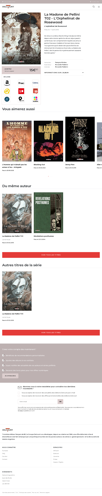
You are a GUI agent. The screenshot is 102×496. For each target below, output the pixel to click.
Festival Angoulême (8, 475)
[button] (48, 176)
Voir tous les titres (51, 255)
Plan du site (35, 492)
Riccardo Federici (61, 64)
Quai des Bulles (7, 478)
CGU (17, 492)
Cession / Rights (58, 462)
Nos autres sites (9, 1)
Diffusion (56, 450)
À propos (5, 450)
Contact (4, 459)
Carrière (4, 456)
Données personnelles (8, 492)
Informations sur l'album (63, 72)
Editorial (56, 453)
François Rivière (60, 62)
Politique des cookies (25, 492)
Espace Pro (95, 1)
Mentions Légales (45, 492)
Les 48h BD (5, 483)
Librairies (56, 456)
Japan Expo (6, 481)
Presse (55, 459)
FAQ (3, 453)
